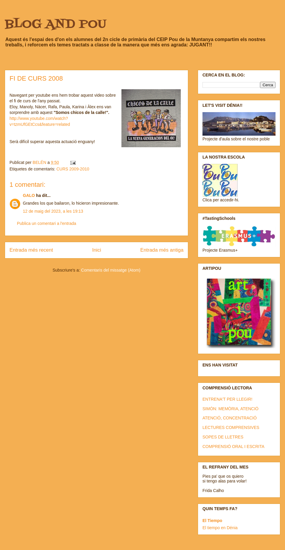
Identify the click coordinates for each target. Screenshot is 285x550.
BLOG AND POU (55, 24)
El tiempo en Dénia (220, 527)
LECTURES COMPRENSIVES (230, 427)
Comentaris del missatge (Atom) (110, 270)
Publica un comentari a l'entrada (46, 223)
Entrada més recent (31, 250)
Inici (96, 250)
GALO (29, 195)
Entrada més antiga (161, 250)
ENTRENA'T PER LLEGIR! (227, 399)
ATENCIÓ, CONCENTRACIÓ (229, 418)
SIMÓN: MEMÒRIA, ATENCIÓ (230, 408)
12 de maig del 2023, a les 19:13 (53, 211)
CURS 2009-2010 (72, 169)
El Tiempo (212, 520)
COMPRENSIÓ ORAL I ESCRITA (233, 446)
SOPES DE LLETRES (222, 437)
